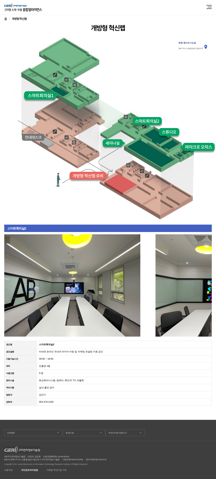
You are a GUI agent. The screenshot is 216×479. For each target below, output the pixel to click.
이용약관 (8, 470)
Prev (9, 285)
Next (206, 285)
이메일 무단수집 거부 (56, 470)
